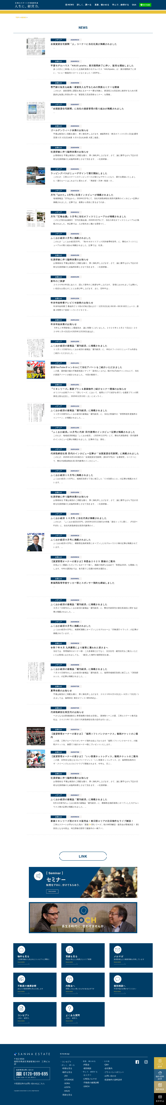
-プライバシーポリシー (113, 1072)
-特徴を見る (66, 1068)
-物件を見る (66, 1072)
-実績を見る (66, 1095)
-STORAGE (67, 1080)
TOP (17, 17)
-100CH (85, 1086)
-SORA (65, 1083)
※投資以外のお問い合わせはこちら (29, 1084)
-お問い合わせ (109, 1076)
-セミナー (86, 1075)
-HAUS (65, 1091)
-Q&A (105, 1065)
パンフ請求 (160, 1065)
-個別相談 (86, 1068)
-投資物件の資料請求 (112, 1080)
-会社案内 (107, 1068)
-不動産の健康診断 (90, 1083)
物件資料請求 (160, 1077)
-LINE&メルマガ (89, 1079)
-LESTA (65, 1087)
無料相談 (160, 1089)
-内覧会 (85, 1065)
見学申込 (160, 1101)
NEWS (23, 17)
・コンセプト (66, 1062)
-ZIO (64, 1076)
